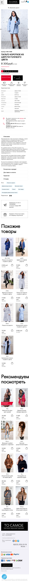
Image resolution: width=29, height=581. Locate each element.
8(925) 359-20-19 (20, 544)
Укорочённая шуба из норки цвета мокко (7, 476)
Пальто (13, 189)
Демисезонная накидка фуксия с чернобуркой (22, 411)
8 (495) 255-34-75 (11, 123)
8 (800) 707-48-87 (11, 126)
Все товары (21, 189)
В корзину (18, 78)
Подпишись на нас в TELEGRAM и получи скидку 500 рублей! (15, 205)
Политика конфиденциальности (8, 537)
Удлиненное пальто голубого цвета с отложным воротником (21, 326)
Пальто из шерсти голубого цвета (7, 260)
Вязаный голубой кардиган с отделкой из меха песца (7, 443)
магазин (22, 118)
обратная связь (7, 565)
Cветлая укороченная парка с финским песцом (22, 443)
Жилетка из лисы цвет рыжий (7, 411)
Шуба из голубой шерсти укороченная (22, 260)
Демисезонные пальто (7, 186)
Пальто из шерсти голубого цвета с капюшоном (22, 293)
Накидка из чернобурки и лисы (7, 509)
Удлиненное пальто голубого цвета (7, 358)
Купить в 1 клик (6, 77)
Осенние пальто (5, 189)
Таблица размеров (5, 73)
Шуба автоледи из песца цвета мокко (21, 509)
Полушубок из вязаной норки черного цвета (21, 476)
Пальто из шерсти (11, 182)
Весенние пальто (18, 186)
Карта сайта (4, 570)
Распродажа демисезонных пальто (9, 192)
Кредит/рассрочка (5, 66)
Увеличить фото (14, 8)
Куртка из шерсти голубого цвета (7, 293)
